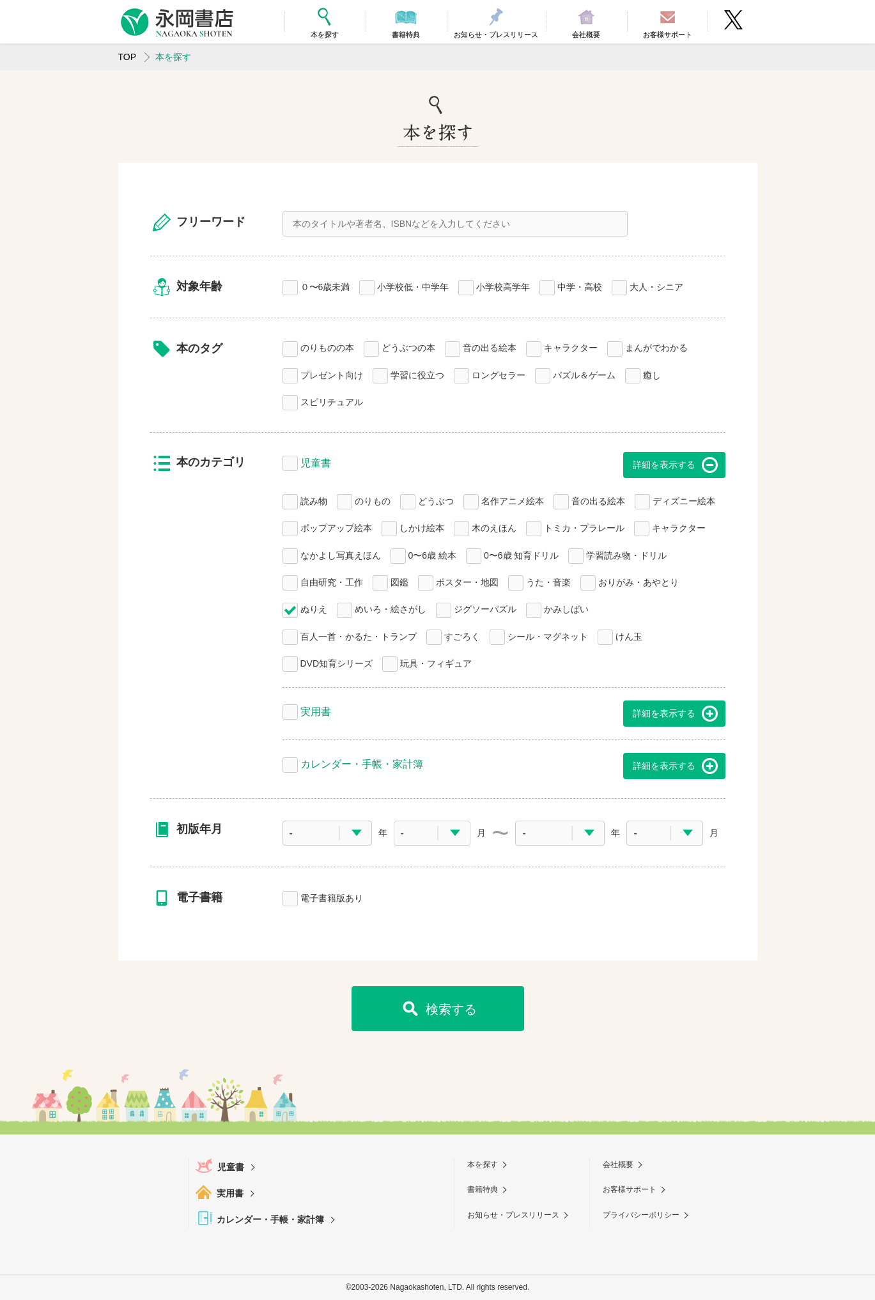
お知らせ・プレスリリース (513, 1215)
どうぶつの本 (408, 347)
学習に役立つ (417, 374)
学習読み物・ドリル (626, 554)
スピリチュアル (331, 401)
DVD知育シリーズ (336, 662)
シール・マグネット (547, 636)
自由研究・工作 (331, 581)
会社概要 (618, 1164)
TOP (127, 57)
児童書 (315, 461)
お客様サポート (629, 1189)
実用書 (315, 710)
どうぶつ (436, 500)
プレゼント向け (331, 374)
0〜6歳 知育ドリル (521, 554)
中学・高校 (579, 286)
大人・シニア (656, 286)
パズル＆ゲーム (584, 374)
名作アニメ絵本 (512, 500)
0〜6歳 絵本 (432, 554)
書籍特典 (482, 1189)
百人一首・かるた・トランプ (358, 636)
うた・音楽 (548, 581)
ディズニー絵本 (684, 500)
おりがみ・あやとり (638, 581)
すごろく (462, 636)
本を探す (482, 1164)
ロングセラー (498, 374)
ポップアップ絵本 (336, 527)
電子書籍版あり (331, 897)
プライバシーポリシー (641, 1215)
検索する (451, 1009)
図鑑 (399, 581)
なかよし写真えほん (340, 554)
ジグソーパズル (485, 608)
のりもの (373, 500)
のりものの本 (327, 347)
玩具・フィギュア (436, 662)
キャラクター (571, 347)
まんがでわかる (656, 347)
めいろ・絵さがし (390, 608)
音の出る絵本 (489, 347)
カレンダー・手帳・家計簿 (361, 763)
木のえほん (494, 527)
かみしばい (566, 608)
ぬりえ (313, 608)
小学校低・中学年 (413, 286)
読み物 (313, 500)
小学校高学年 (503, 286)
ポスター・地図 (467, 581)
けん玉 (629, 636)
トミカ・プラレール (584, 527)
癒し (652, 374)
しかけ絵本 (421, 527)
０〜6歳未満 (325, 286)
